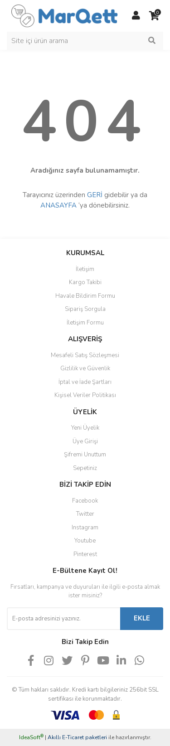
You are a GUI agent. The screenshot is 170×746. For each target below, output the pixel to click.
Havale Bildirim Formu (85, 296)
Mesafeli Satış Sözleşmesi (85, 355)
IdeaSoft (31, 737)
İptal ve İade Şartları (85, 382)
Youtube (85, 541)
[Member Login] (136, 16)
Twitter (85, 514)
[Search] (85, 41)
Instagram (85, 527)
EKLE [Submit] (142, 618)
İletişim (85, 269)
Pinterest (85, 554)
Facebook (85, 501)
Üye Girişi (85, 441)
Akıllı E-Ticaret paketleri (77, 737)
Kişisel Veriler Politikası (85, 395)
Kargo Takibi (85, 282)
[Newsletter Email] (63, 618)
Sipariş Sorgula (85, 309)
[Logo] (64, 15)
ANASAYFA (58, 205)
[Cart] (154, 16)
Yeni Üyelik (85, 428)
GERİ (94, 194)
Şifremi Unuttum (85, 455)
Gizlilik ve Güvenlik (85, 368)
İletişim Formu (85, 323)
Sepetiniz (85, 468)
